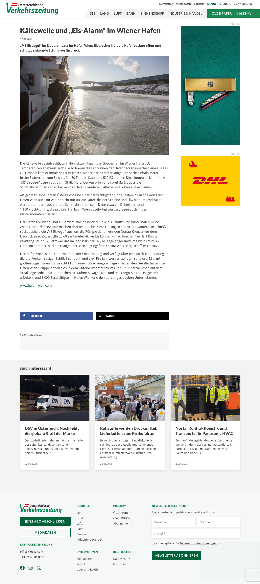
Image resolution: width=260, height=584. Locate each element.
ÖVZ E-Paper (222, 13)
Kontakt (199, 4)
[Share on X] (132, 316)
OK (226, 567)
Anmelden (243, 4)
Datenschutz (121, 559)
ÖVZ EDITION (121, 518)
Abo (213, 4)
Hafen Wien (34, 335)
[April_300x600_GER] (210, 85)
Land (104, 13)
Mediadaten (183, 4)
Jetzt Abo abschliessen (45, 521)
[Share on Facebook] (56, 316)
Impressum (120, 564)
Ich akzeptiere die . (187, 543)
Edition (243, 13)
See (92, 13)
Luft (118, 13)
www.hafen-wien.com (36, 285)
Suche (225, 4)
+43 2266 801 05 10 (32, 557)
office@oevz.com (31, 551)
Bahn (131, 13)
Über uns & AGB (87, 569)
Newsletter (166, 4)
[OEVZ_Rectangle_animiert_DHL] (210, 180)
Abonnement (121, 523)
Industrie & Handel (185, 13)
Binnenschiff (152, 13)
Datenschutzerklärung (233, 559)
